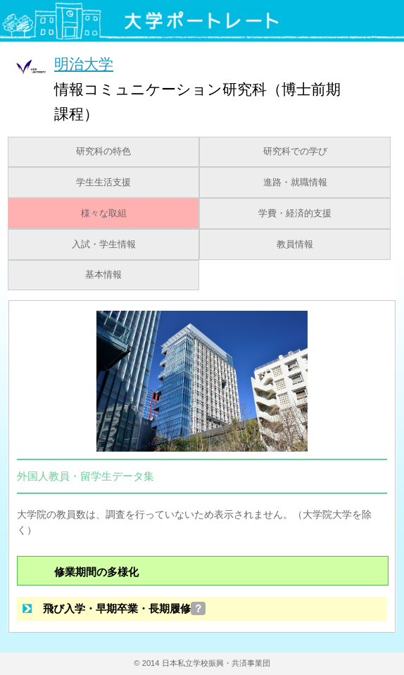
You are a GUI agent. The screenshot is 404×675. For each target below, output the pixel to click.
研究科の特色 (103, 151)
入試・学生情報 (104, 244)
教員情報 (295, 244)
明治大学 (83, 64)
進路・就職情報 (295, 182)
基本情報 (103, 275)
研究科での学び (295, 151)
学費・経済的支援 (295, 213)
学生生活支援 (103, 182)
